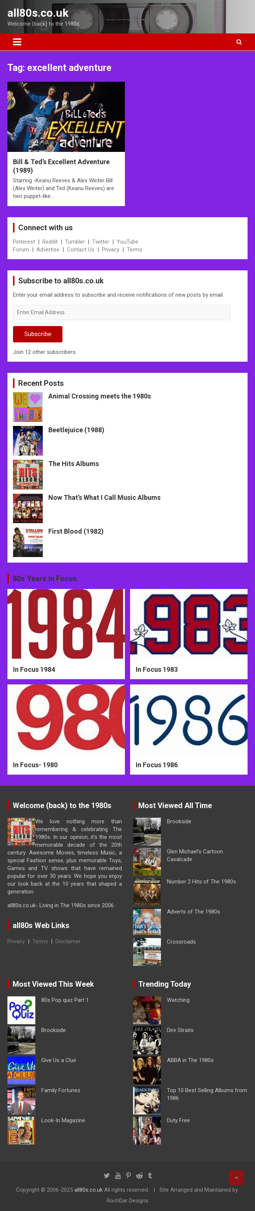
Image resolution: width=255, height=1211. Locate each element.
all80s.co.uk (37, 12)
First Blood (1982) (76, 531)
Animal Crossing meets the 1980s (99, 396)
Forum (21, 249)
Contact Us (80, 249)
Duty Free (178, 1120)
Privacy (110, 249)
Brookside (179, 821)
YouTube (127, 241)
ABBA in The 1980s (190, 1060)
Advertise (47, 249)
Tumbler (75, 241)
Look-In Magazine (63, 1120)
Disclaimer (68, 941)
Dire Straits (180, 1030)
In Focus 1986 (157, 765)
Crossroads (181, 941)
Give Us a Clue (58, 1060)
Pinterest (24, 241)
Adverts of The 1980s (193, 911)
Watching (178, 1000)
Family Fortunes (60, 1090)
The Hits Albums (73, 464)
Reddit (50, 241)
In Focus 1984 (34, 669)
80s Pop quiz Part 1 (65, 1000)
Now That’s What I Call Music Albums (104, 497)
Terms (134, 249)
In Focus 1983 (157, 669)
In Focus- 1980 (35, 765)
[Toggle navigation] (17, 42)
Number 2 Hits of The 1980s (201, 881)
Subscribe (37, 334)
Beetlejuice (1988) (76, 430)
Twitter (100, 241)
